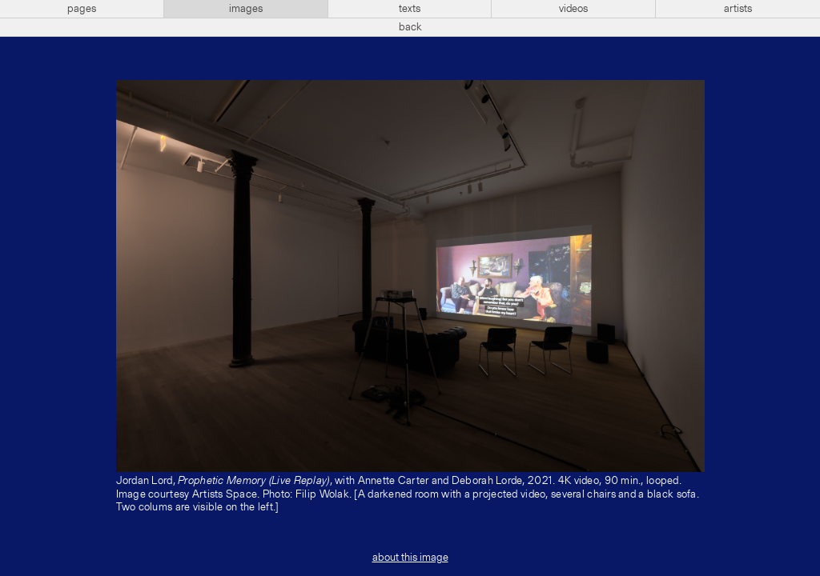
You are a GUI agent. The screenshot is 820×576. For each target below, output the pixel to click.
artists (738, 8)
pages (81, 8)
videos (573, 8)
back (410, 27)
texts (409, 8)
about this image (410, 557)
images (246, 8)
